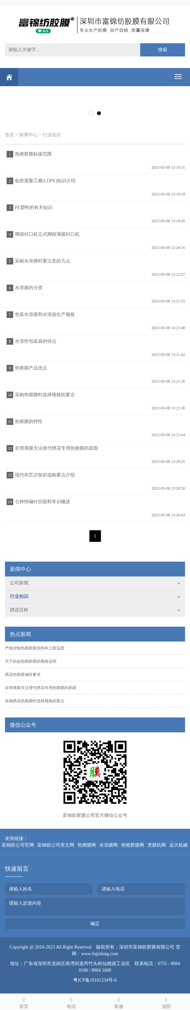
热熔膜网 (87, 845)
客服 (118, 1002)
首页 (9, 134)
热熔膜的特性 (29, 421)
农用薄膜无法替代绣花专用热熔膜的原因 (56, 448)
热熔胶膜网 (132, 845)
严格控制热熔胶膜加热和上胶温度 (34, 648)
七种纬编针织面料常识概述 (42, 501)
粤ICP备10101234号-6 (94, 980)
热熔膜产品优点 (31, 368)
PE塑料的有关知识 (33, 207)
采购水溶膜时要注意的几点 (42, 261)
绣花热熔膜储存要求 (23, 674)
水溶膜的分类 (29, 287)
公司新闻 (19, 582)
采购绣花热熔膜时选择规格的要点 (34, 701)
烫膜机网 (156, 845)
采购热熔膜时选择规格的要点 (45, 394)
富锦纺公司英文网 (55, 845)
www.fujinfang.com (99, 953)
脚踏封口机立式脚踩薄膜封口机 (47, 234)
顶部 (166, 1002)
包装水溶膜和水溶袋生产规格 (45, 314)
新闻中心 (28, 134)
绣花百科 (19, 610)
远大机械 (178, 845)
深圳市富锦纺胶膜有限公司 (146, 947)
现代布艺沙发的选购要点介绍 (45, 474)
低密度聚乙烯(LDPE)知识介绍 (45, 180)
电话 (71, 1002)
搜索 (162, 49)
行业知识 (52, 134)
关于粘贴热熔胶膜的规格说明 (30, 661)
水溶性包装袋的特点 (35, 341)
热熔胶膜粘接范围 (33, 154)
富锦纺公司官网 (18, 845)
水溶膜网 (108, 845)
